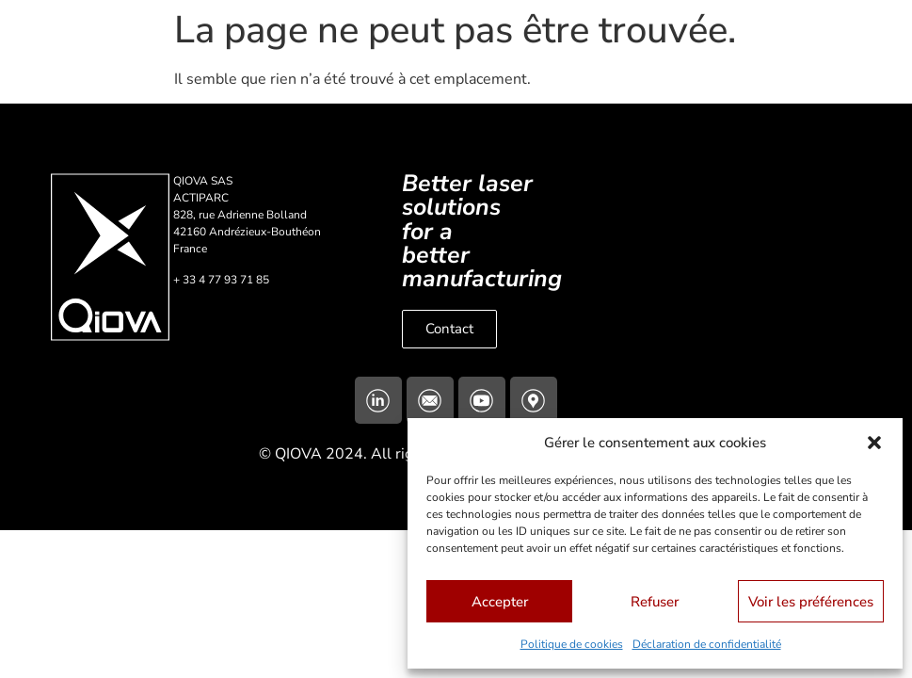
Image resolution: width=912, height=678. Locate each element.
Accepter (500, 601)
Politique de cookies (571, 644)
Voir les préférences (810, 601)
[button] (874, 442)
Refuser (655, 601)
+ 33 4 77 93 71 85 (221, 279)
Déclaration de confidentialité (706, 644)
